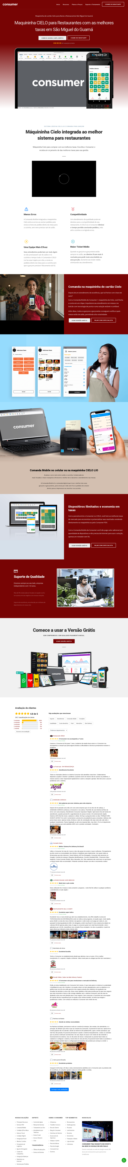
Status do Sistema (38, 1152)
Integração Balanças (22, 1156)
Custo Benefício (63, 723)
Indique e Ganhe (54, 1140)
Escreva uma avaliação (22, 731)
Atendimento (60, 718)
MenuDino (79, 723)
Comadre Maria (57, 843)
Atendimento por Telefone (38, 1131)
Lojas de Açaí (70, 1141)
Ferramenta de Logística (21, 1145)
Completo (82, 718)
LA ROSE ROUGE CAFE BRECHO (63, 880)
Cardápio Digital (21, 1136)
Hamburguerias (71, 1125)
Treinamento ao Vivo (39, 1127)
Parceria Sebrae (54, 1143)
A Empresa (53, 1122)
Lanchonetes (70, 1130)
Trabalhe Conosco (55, 1125)
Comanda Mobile (71, 718)
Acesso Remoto (37, 1138)
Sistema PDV (20, 1125)
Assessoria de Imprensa (54, 1137)
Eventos (52, 1152)
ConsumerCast (54, 1149)
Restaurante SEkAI (59, 736)
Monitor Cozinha (21, 1141)
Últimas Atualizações (39, 1149)
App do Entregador (22, 1149)
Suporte (52, 718)
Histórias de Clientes (56, 1133)
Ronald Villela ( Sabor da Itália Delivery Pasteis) (67, 977)
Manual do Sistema (38, 1125)
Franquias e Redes (72, 1138)
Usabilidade (53, 723)
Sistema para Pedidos (23, 1164)
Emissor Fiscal (21, 1133)
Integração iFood (21, 1138)
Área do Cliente (54, 1127)
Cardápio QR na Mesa (23, 1130)
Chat (34, 1140)
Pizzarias (69, 1127)
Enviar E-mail (36, 1135)
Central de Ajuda (38, 1122)
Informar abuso (58, 761)
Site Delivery (88, 723)
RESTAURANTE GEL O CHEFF (62, 909)
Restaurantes (71, 1122)
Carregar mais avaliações (59, 1089)
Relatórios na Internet (20, 1160)
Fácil (72, 723)
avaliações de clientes (68, 43)
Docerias (69, 1133)
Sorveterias (70, 1136)
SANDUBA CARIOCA (59, 800)
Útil (52, 761)
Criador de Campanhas (20, 1153)
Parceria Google (54, 1146)
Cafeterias (70, 1144)
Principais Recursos (22, 1122)
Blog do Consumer (55, 1130)
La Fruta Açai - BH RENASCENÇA (63, 766)
